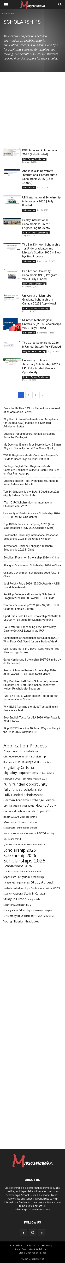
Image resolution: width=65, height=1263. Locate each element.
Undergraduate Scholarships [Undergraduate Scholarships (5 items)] (17, 910)
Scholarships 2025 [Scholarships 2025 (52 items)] (24, 860)
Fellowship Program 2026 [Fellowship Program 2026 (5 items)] (34, 778)
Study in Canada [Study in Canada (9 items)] (34, 893)
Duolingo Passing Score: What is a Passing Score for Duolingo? (29, 435)
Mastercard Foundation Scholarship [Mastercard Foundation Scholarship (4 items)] (19, 833)
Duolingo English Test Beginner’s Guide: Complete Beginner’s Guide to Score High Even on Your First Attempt (31, 470)
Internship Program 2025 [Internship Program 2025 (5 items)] (38, 811)
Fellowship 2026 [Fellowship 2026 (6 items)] (11, 778)
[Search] (60, 4)
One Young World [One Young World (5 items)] (12, 838)
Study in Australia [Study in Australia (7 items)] (13, 893)
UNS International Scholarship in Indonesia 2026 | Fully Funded (41, 201)
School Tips (20, 1249)
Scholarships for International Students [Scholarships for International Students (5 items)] (22, 871)
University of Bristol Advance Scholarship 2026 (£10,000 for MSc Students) (31, 515)
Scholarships (29, 187)
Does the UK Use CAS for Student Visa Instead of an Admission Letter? (31, 410)
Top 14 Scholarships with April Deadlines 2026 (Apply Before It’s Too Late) (31, 493)
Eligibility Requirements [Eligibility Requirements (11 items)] (20, 773)
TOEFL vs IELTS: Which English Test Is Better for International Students (30, 697)
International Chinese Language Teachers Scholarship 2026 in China (28, 547)
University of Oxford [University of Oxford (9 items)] (16, 916)
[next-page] (42, 395)
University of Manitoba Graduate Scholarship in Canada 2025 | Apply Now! (39, 299)
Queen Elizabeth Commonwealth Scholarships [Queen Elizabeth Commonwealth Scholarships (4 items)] (24, 844)
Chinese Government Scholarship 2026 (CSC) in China (31, 574)
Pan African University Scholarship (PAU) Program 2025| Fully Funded (39, 275)
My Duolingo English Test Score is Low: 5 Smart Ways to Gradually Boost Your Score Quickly (32, 446)
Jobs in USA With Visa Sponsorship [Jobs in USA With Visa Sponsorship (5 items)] (20, 816)
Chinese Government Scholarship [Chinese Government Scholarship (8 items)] (24, 756)
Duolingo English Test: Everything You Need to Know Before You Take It (30, 482)
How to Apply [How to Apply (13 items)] (46, 805)
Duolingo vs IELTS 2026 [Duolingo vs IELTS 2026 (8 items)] (36, 761)
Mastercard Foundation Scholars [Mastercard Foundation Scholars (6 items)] (20, 827)
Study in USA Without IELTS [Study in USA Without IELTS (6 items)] (17, 904)
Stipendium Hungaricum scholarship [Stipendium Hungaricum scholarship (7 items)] (23, 876)
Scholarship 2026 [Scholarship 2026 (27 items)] (19, 855)
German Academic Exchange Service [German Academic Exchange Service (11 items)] (29, 800)
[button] (5, 4)
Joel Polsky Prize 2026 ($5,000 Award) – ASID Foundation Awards (31, 585)
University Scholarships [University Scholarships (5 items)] (42, 916)
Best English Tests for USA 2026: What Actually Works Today (31, 719)
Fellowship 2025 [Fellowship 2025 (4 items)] (46, 773)
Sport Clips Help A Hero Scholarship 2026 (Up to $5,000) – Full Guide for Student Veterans (32, 618)
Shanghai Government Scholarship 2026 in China (32, 565)
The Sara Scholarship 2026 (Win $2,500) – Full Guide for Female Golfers (31, 607)
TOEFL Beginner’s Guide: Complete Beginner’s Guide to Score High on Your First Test (30, 457)
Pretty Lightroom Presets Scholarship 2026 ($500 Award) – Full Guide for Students (29, 672)
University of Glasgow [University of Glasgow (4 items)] (42, 910)
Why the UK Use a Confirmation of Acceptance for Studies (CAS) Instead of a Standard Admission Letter (30, 423)
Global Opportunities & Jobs (32, 1252)
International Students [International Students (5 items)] (14, 811)
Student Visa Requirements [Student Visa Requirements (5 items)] (16, 882)
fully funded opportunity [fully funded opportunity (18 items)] (25, 784)
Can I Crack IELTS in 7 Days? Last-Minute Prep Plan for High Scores (31, 650)
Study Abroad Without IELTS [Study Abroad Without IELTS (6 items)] (45, 888)
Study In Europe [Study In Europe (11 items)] (14, 899)
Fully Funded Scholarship (34, 159)
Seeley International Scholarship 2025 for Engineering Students (36, 224)
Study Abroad (32, 1245)
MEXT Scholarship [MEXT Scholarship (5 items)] (46, 833)
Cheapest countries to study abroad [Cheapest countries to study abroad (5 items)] (21, 751)
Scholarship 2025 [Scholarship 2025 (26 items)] (19, 850)
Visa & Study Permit (38, 1249)
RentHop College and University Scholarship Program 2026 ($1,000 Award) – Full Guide (29, 596)
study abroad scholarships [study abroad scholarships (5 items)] (16, 888)
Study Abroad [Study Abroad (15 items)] (42, 882)
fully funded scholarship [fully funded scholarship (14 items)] (22, 789)
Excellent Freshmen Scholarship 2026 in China (31, 557)
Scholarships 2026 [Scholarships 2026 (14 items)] (17, 866)
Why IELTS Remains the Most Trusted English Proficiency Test (30, 708)
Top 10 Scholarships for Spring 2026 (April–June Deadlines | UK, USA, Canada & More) (29, 526)
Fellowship (47, 1245)
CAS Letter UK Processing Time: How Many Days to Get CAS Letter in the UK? (29, 628)
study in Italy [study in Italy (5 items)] (34, 899)
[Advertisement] (32, 114)
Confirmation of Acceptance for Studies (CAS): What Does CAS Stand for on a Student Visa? (31, 639)
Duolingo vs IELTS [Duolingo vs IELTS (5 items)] (11, 762)
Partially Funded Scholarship (36, 233)
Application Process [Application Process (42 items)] (25, 745)
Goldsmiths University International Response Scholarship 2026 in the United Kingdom (30, 536)
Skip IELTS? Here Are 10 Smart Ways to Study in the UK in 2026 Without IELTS (32, 730)
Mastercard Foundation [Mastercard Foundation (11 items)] (20, 822)
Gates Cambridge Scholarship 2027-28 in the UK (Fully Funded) (32, 661)
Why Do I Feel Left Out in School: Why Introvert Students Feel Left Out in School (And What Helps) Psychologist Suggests (31, 685)
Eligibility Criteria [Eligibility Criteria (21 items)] (18, 767)
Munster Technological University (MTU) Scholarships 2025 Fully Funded (41, 324)
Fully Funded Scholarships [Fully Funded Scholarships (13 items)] (23, 795)
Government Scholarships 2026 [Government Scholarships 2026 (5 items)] (18, 805)
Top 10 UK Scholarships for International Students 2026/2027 (27, 504)
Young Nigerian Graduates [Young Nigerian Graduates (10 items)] (21, 921)
